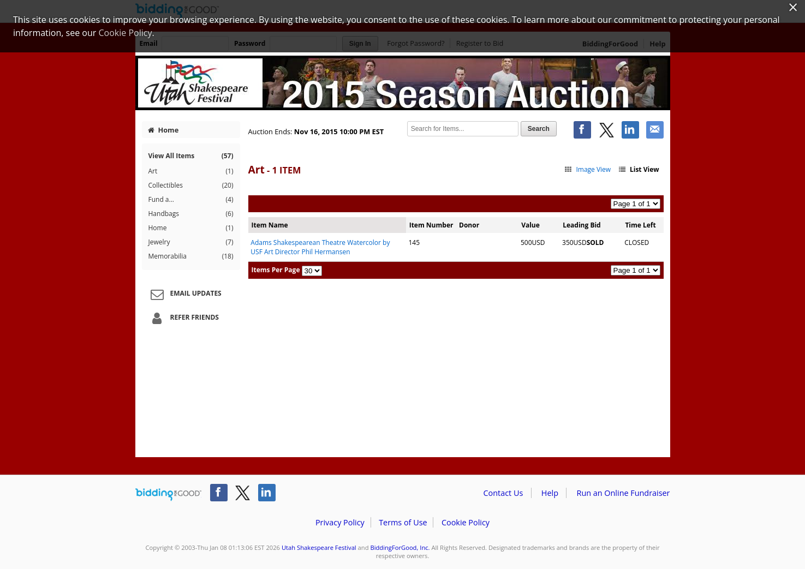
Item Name (270, 225)
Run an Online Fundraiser (623, 493)
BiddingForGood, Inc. (400, 547)
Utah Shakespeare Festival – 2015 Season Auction (402, 83)
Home (163, 130)
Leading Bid (581, 225)
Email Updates (184, 294)
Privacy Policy (340, 522)
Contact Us (503, 493)
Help (549, 493)
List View (638, 169)
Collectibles (191, 185)
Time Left (640, 225)
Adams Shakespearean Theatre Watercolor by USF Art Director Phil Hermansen (320, 247)
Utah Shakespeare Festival (319, 547)
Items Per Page (276, 269)
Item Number (431, 225)
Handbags (191, 213)
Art (191, 171)
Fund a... (191, 199)
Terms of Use (403, 522)
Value (530, 225)
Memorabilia (191, 256)
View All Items (191, 155)
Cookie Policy (466, 522)
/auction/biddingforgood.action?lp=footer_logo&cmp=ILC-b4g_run (168, 494)
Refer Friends (183, 318)
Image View (587, 169)
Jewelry (191, 242)
